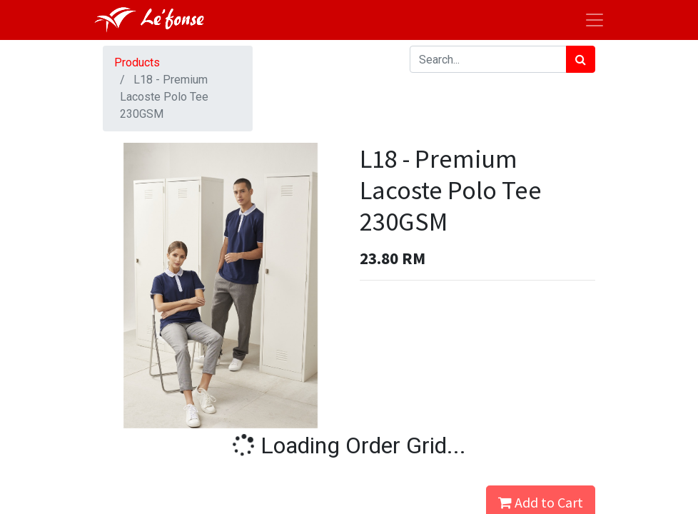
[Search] (580, 59)
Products (137, 62)
